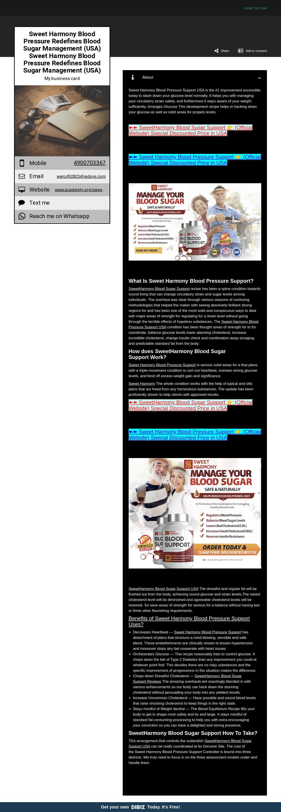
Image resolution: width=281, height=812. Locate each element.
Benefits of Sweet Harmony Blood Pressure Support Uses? (189, 621)
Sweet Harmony (142, 384)
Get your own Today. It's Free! (140, 807)
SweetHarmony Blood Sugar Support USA (163, 589)
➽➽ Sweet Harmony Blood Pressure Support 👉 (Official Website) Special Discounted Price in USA (195, 159)
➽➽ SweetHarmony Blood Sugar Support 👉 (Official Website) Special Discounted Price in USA (190, 130)
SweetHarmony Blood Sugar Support (159, 289)
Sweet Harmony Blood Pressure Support (162, 365)
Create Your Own (255, 8)
